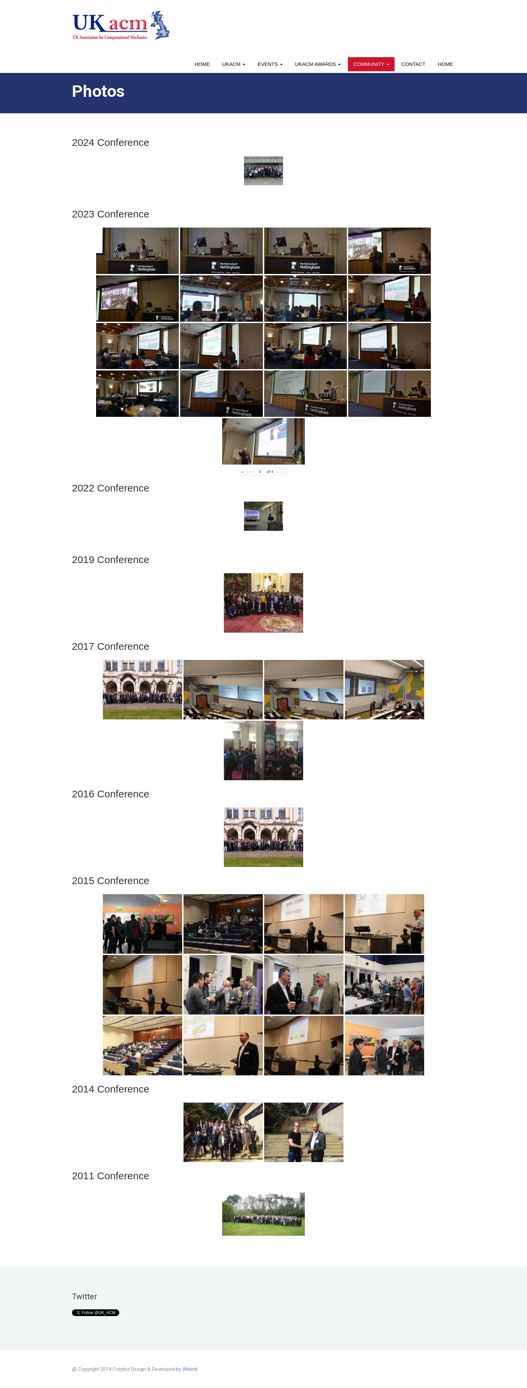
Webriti (190, 1369)
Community (371, 64)
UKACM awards (318, 64)
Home (202, 64)
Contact (413, 64)
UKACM (233, 64)
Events (270, 64)
